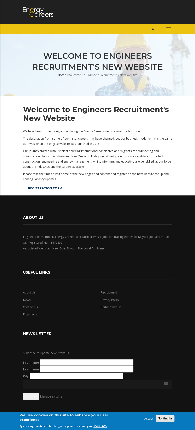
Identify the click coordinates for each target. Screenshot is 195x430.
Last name (31, 369)
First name (31, 362)
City (26, 376)
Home (62, 75)
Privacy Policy (110, 300)
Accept (148, 418)
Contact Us (30, 307)
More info (100, 426)
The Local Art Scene (91, 248)
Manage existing (51, 396)
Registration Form (45, 188)
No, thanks (165, 418)
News (27, 300)
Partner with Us (111, 307)
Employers (30, 314)
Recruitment (109, 292)
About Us (29, 292)
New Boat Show (63, 248)
